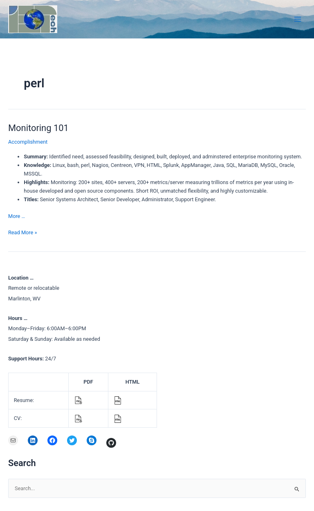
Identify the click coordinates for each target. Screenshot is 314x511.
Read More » (22, 232)
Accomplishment (27, 142)
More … (16, 216)
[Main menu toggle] (298, 19)
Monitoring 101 (38, 128)
